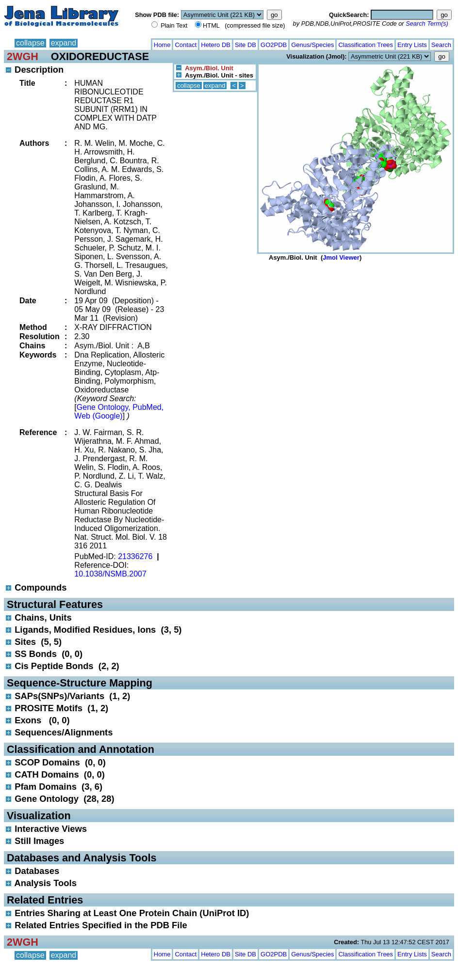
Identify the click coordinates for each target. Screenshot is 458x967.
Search (441, 44)
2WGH (22, 56)
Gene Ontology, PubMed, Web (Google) (119, 411)
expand (64, 43)
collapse (30, 43)
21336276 (135, 556)
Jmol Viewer (341, 257)
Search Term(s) (427, 23)
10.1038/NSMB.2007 (110, 574)
